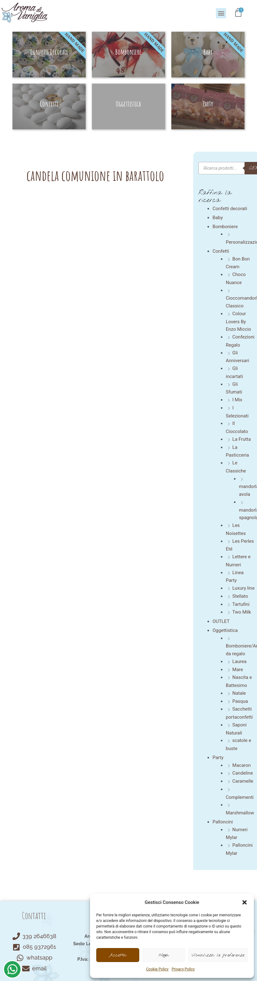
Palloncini (222, 822)
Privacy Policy (183, 969)
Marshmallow (240, 813)
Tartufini (241, 604)
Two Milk (241, 612)
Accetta (117, 955)
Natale (239, 693)
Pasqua (240, 701)
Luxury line (243, 588)
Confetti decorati (229, 208)
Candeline (242, 773)
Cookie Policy (157, 969)
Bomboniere (225, 226)
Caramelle (242, 781)
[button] (244, 902)
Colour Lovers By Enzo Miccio (238, 321)
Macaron (241, 765)
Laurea (239, 661)
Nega (164, 955)
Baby (217, 217)
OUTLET (221, 621)
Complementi (240, 797)
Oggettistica (225, 630)
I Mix (237, 400)
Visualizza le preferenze (218, 955)
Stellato (240, 596)
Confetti (220, 251)
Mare (237, 669)
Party (217, 757)
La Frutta (241, 439)
